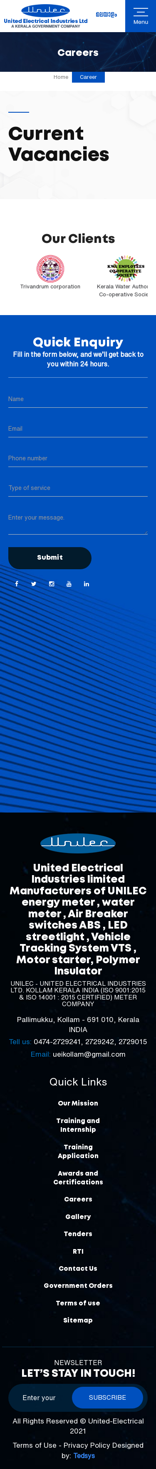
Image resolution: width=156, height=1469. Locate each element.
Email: (41, 1054)
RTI (78, 1252)
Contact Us (78, 1269)
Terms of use (78, 1304)
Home (61, 77)
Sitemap (78, 1321)
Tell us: (20, 1041)
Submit (50, 558)
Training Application (78, 1152)
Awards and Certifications (78, 1178)
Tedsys (84, 1455)
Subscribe (107, 1397)
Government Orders (78, 1286)
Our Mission (78, 1104)
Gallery (78, 1217)
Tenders (78, 1234)
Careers (78, 1200)
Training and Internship (78, 1125)
